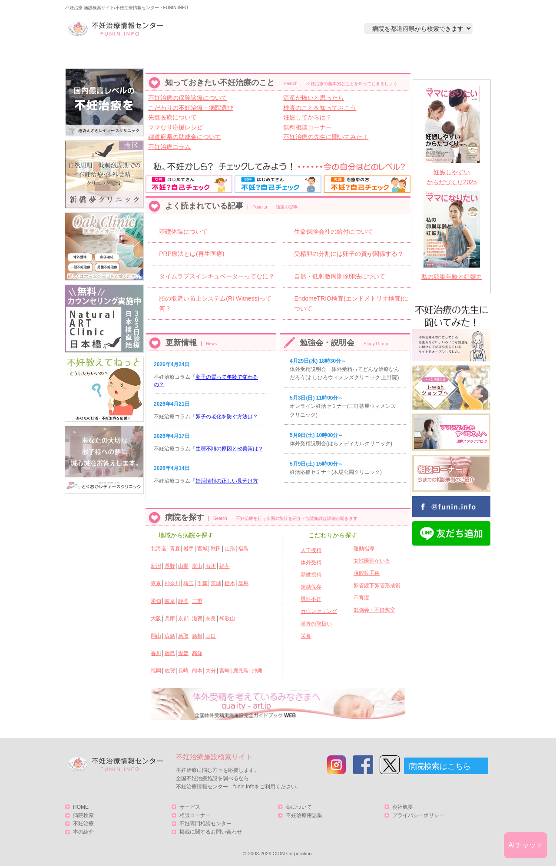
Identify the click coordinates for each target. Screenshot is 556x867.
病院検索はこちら (439, 766)
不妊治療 (83, 824)
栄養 (306, 636)
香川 (156, 653)
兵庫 (170, 619)
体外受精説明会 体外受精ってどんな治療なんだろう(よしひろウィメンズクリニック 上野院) (344, 369)
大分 (210, 671)
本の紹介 (356, 55)
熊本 (197, 671)
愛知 (156, 601)
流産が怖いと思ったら (313, 97)
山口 (210, 636)
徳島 (170, 653)
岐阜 (170, 601)
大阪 (156, 619)
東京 (156, 583)
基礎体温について (183, 231)
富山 (197, 566)
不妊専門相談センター (205, 824)
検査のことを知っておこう (319, 107)
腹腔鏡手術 (367, 573)
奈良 (210, 619)
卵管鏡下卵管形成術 (377, 585)
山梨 (183, 566)
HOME (106, 55)
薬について (299, 807)
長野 (170, 566)
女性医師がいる (372, 561)
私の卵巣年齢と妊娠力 (451, 276)
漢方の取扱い (316, 624)
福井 (224, 566)
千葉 (202, 583)
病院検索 (190, 55)
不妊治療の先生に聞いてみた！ (325, 136)
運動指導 (364, 549)
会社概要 (402, 807)
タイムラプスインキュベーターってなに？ (217, 276)
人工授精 (311, 550)
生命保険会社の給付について (333, 231)
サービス (444, 55)
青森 (175, 549)
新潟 (156, 566)
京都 (183, 619)
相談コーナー (195, 815)
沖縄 (257, 671)
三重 (197, 601)
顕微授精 (311, 575)
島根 (197, 636)
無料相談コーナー (307, 127)
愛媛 (183, 653)
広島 (170, 636)
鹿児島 (240, 671)
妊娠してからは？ (307, 117)
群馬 (243, 583)
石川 (210, 566)
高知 (197, 653)
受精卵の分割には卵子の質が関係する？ (349, 253)
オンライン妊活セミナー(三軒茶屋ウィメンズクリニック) (343, 406)
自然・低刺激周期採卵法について (339, 276)
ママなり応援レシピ (175, 127)
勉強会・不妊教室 (374, 610)
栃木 (230, 583)
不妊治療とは (273, 55)
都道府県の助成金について (184, 136)
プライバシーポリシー (418, 815)
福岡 (156, 671)
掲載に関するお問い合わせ (210, 832)
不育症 (361, 598)
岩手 (188, 549)
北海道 (158, 549)
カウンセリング (319, 611)
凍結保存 (311, 587)
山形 (230, 549)
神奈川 (172, 583)
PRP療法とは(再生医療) (191, 253)
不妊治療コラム (169, 146)
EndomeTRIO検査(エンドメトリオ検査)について (351, 303)
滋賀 (197, 619)
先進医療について (172, 117)
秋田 (216, 549)
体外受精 (311, 562)
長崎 (183, 671)
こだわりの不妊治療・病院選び (190, 107)
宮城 (202, 549)
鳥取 (183, 636)
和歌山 (227, 619)
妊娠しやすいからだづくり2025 (452, 177)
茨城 (216, 583)
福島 (243, 549)
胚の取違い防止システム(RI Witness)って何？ (215, 303)
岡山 (156, 636)
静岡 (183, 601)
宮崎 (224, 671)
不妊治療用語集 (304, 815)
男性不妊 (311, 599)
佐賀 (170, 671)
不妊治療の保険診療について (187, 97)
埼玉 (188, 583)
